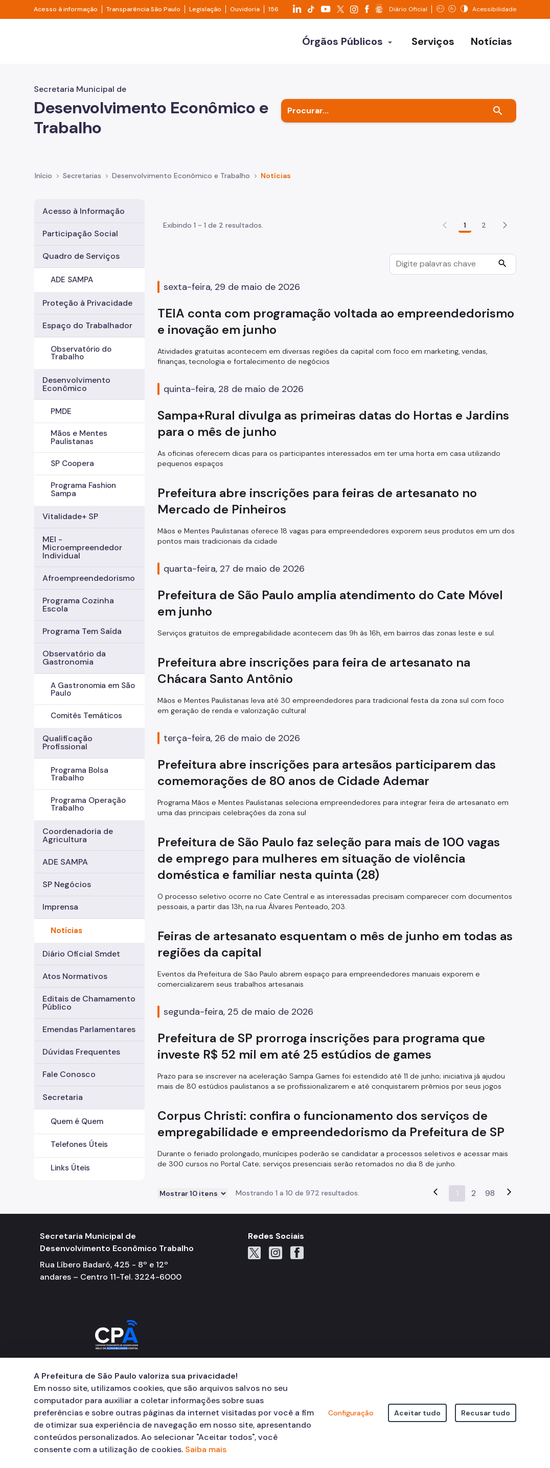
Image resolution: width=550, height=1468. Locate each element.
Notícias (66, 930)
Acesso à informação (66, 9)
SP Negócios (66, 884)
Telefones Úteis (79, 1144)
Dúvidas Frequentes (81, 1051)
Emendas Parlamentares (88, 1029)
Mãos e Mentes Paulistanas (79, 437)
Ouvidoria (245, 9)
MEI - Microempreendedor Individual (82, 547)
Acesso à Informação (83, 211)
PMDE (61, 411)
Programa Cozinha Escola (78, 604)
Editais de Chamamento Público (88, 1002)
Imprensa (60, 906)
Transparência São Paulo (143, 9)
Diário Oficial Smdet (81, 953)
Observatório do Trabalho (81, 353)
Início (43, 175)
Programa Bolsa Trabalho (79, 774)
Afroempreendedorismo (88, 578)
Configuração (351, 1412)
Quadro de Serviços (81, 256)
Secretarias (82, 175)
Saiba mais (205, 1449)
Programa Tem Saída (82, 631)
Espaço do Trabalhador (87, 325)
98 (490, 1239)
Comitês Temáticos (86, 716)
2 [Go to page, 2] (484, 271)
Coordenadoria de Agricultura (77, 835)
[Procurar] (502, 311)
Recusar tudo (485, 1412)
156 (273, 9)
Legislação (205, 9)
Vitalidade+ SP (70, 516)
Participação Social (80, 233)
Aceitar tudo (417, 1412)
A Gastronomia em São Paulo (93, 689)
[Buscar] (498, 110)
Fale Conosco (69, 1074)
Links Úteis (70, 1168)
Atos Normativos (74, 976)
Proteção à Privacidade (87, 303)
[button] (505, 271)
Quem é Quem (77, 1121)
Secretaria (62, 1097)
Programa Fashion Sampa (83, 489)
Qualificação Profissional (67, 742)
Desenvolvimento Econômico (76, 384)
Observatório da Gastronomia (74, 657)
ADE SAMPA (72, 280)
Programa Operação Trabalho (88, 804)
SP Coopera (72, 463)
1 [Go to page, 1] (465, 271)
